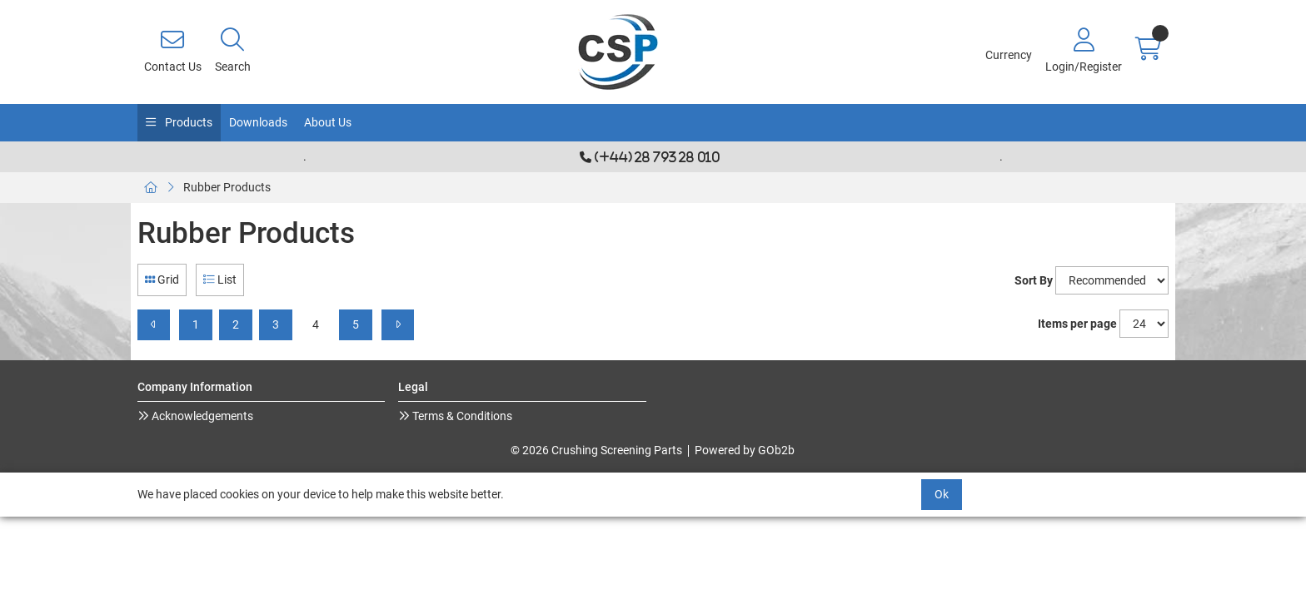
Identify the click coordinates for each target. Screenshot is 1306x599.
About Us (327, 122)
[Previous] (153, 324)
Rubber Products (227, 187)
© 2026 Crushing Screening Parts (596, 450)
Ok (942, 494)
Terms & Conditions (461, 416)
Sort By (1033, 280)
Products (187, 122)
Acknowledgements (201, 416)
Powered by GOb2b (745, 450)
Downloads (258, 122)
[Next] (397, 324)
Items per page (1077, 323)
